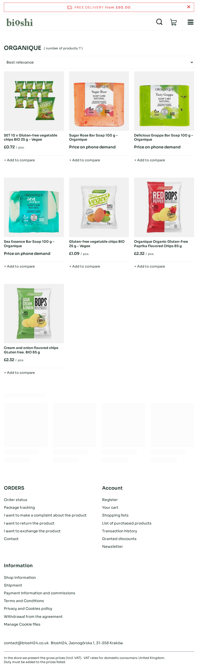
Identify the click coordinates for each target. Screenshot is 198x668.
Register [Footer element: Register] (110, 499)
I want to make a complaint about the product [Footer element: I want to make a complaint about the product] (45, 515)
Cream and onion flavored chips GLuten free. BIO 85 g (31, 350)
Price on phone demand (92, 147)
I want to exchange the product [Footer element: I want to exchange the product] (32, 531)
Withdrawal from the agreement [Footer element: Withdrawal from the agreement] (33, 616)
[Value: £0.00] (173, 22)
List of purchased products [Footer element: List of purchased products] (127, 523)
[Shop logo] (19, 22)
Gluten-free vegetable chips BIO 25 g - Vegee (97, 244)
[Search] (159, 22)
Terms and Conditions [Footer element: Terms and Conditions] (24, 600)
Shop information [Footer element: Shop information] (20, 577)
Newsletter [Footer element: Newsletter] (112, 546)
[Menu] (190, 22)
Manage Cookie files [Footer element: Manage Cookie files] (22, 624)
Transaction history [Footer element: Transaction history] (119, 531)
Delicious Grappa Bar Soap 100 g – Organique (163, 137)
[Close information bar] (188, 7)
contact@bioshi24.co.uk (26, 643)
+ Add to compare (19, 160)
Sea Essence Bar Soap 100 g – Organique (29, 244)
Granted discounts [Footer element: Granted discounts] (119, 538)
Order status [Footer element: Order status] (15, 499)
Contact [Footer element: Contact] (11, 538)
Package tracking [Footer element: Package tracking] (19, 507)
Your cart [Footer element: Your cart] (110, 507)
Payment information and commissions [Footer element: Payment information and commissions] (39, 593)
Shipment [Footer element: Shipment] (13, 585)
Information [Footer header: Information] (18, 565)
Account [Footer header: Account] (112, 488)
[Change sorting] (99, 62)
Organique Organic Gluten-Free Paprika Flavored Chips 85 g (161, 244)
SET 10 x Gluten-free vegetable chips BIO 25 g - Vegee (30, 137)
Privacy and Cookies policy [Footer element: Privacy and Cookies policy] (28, 608)
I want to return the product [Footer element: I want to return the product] (29, 523)
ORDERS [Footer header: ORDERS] (14, 488)
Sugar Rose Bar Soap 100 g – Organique (93, 137)
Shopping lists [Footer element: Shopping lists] (115, 515)
